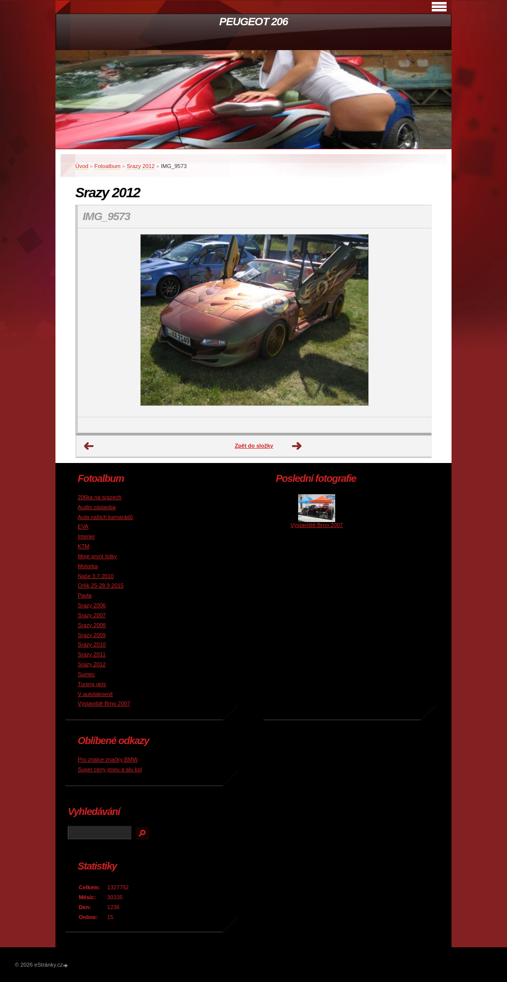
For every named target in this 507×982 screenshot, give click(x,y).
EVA (83, 526)
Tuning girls (92, 684)
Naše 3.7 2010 (96, 576)
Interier (86, 536)
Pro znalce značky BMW (108, 759)
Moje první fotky (97, 556)
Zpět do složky (254, 446)
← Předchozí (89, 446)
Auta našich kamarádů (105, 517)
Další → (297, 446)
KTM (84, 546)
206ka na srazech (99, 497)
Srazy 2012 (141, 166)
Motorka (88, 566)
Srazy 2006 (92, 605)
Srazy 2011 (92, 654)
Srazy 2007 (92, 615)
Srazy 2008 (92, 625)
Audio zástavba (97, 507)
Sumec (86, 674)
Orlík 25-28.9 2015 (101, 585)
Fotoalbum (108, 166)
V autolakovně (95, 694)
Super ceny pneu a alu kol (110, 769)
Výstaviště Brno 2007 (104, 703)
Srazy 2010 (92, 644)
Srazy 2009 (92, 635)
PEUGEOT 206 (253, 21)
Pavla (85, 595)
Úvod (81, 166)
